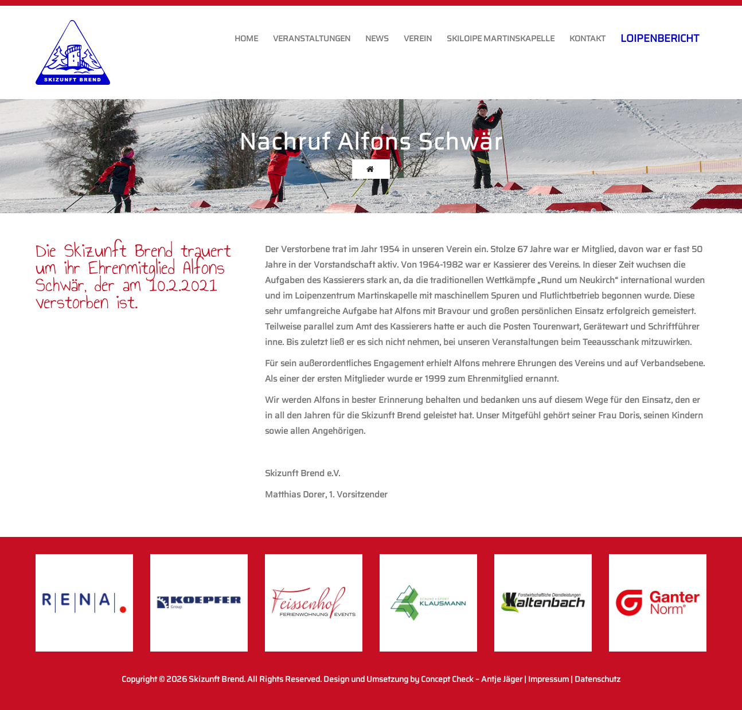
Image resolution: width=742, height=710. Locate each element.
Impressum (548, 679)
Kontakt (587, 38)
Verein (418, 38)
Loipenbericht (659, 38)
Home (246, 38)
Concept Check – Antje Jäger (471, 679)
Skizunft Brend (216, 679)
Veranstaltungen (311, 38)
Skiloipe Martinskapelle (500, 38)
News (377, 38)
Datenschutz (597, 679)
